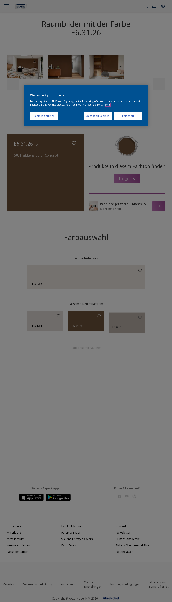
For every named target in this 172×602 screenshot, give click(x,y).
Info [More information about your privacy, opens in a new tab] (107, 104)
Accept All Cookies (97, 115)
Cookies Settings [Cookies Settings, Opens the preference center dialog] (44, 115)
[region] (86, 105)
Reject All (128, 115)
